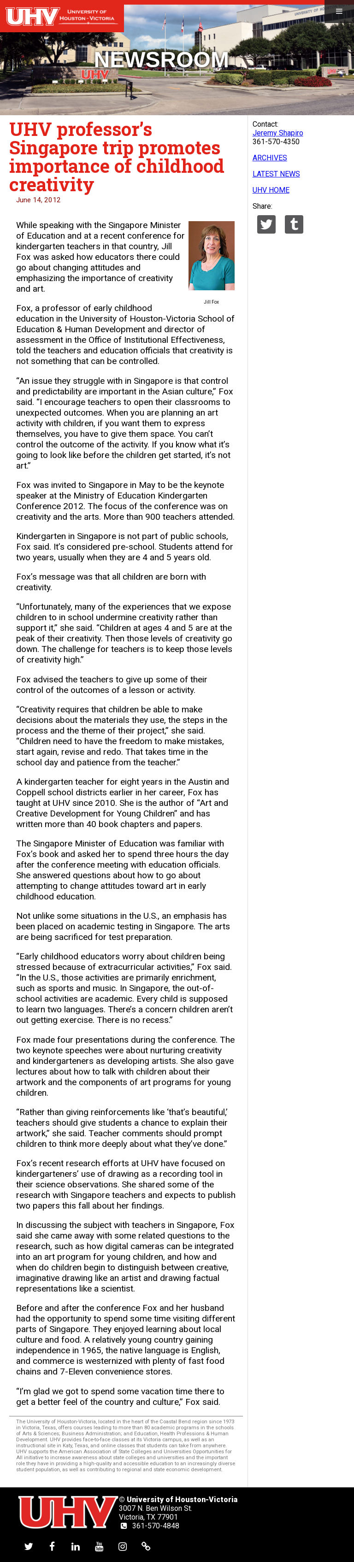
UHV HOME (271, 190)
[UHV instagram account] (122, 1546)
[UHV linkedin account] (75, 1546)
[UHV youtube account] (99, 1546)
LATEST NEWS (276, 174)
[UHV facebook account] (52, 1546)
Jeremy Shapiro (278, 133)
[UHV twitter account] (28, 1546)
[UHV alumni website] (146, 1546)
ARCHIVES (270, 157)
